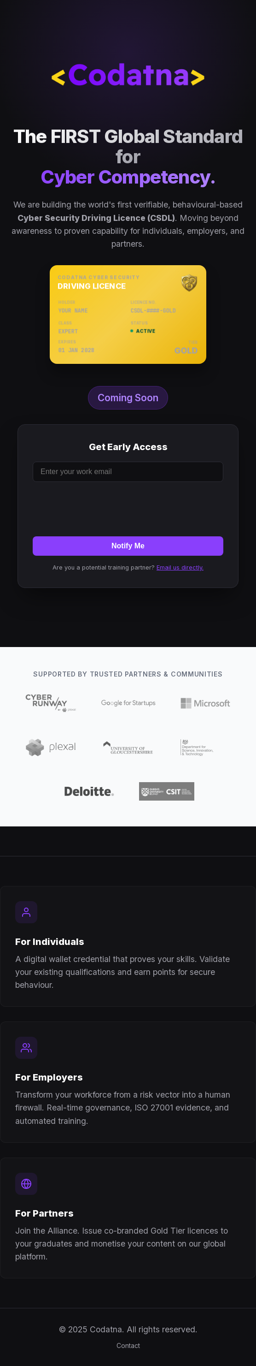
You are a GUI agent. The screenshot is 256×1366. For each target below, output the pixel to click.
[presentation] (128, 507)
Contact (128, 1345)
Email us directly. (180, 567)
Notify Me (128, 546)
